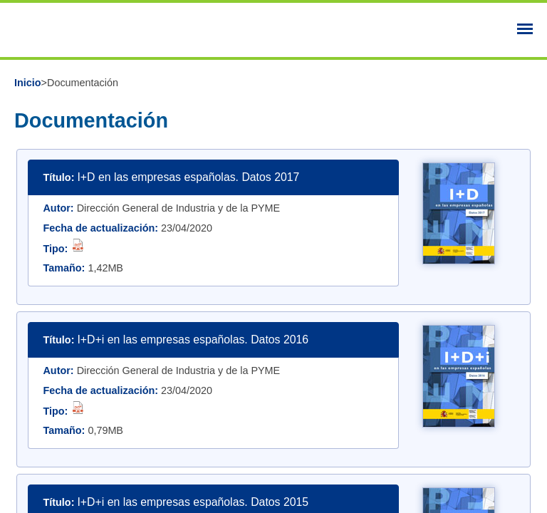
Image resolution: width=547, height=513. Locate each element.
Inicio (27, 82)
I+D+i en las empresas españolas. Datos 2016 (192, 339)
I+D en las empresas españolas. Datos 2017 (188, 177)
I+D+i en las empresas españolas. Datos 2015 (192, 502)
